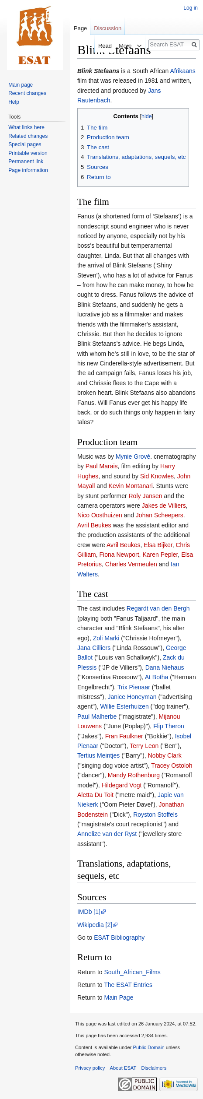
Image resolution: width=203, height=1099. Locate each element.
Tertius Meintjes (98, 755)
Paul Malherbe (97, 716)
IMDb (84, 911)
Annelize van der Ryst (107, 833)
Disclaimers (154, 1068)
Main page (20, 85)
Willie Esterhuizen (124, 706)
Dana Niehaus (164, 667)
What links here (26, 127)
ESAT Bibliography (119, 937)
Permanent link (25, 161)
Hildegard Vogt (122, 785)
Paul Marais (102, 466)
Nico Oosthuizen (99, 515)
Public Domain (148, 1047)
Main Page (118, 997)
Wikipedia (90, 924)
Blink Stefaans (98, 70)
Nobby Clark (165, 755)
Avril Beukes (94, 525)
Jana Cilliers (93, 647)
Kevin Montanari (131, 485)
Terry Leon (144, 745)
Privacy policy (90, 1068)
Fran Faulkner (124, 736)
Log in (190, 8)
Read (100, 45)
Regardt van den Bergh (158, 608)
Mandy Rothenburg (134, 775)
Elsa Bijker (158, 544)
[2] (109, 924)
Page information (28, 170)
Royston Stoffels (155, 814)
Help (13, 102)
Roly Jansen (145, 495)
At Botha (157, 677)
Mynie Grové (133, 456)
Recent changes (27, 93)
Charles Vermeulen (131, 564)
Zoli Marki (106, 638)
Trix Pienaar (133, 687)
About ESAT (123, 1068)
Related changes (28, 136)
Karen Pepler (160, 554)
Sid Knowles (157, 476)
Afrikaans (182, 70)
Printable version (27, 153)
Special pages (24, 144)
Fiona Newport (119, 554)
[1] (96, 911)
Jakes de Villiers (164, 505)
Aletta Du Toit (95, 794)
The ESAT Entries (128, 984)
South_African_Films (132, 972)
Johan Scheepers (159, 515)
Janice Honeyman (132, 696)
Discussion (107, 28)
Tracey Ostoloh (171, 765)
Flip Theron (168, 726)
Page (80, 28)
